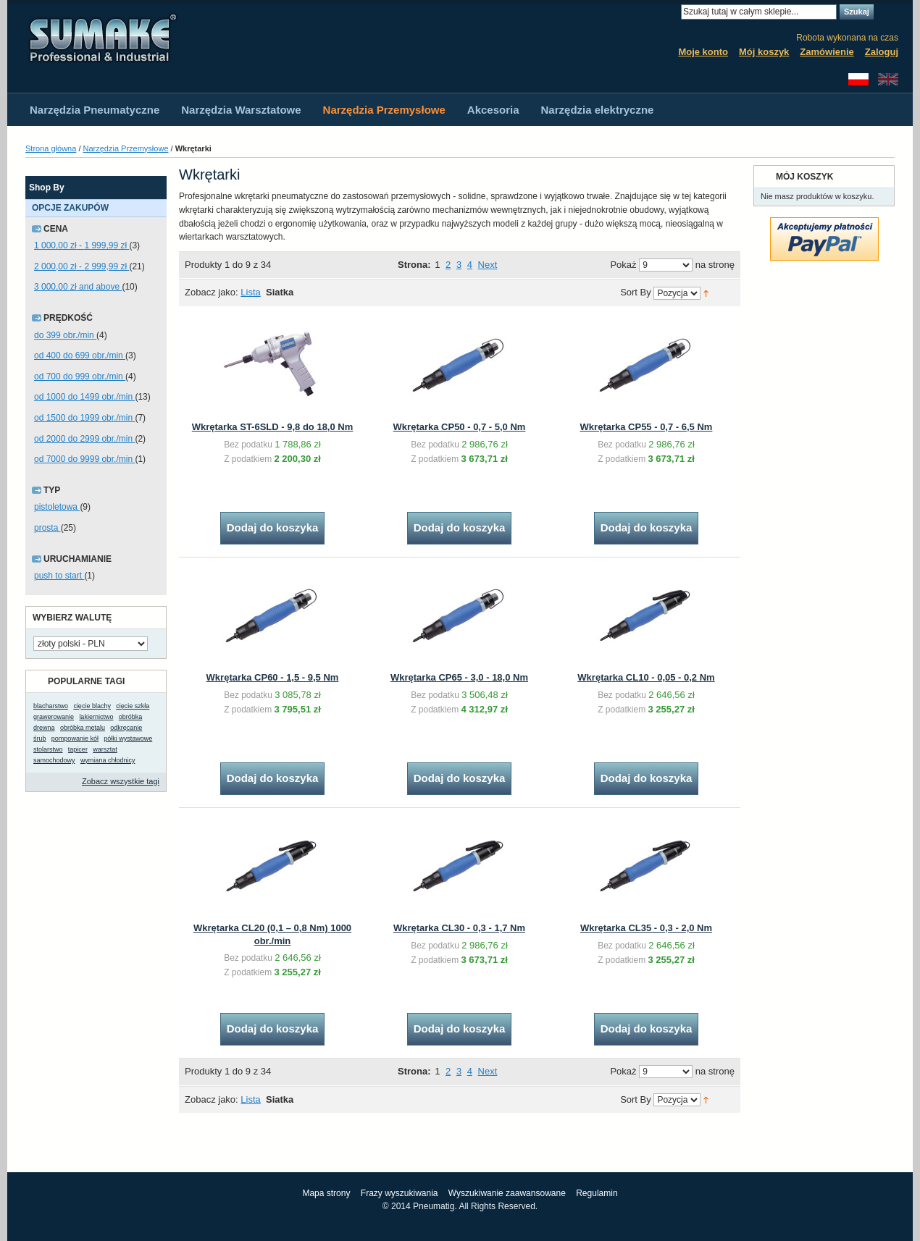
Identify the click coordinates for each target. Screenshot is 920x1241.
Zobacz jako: (211, 292)
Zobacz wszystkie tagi (120, 781)
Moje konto (703, 51)
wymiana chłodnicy (107, 760)
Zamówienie (826, 51)
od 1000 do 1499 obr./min (84, 397)
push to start (59, 576)
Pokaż (623, 264)
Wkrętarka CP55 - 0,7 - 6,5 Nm (646, 426)
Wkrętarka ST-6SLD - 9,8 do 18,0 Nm (273, 426)
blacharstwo (50, 706)
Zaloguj (881, 51)
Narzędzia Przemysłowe (126, 148)
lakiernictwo (96, 716)
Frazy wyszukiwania (399, 1193)
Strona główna (50, 148)
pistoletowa (57, 507)
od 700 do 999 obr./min (79, 376)
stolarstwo (48, 749)
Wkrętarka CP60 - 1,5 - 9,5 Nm (272, 677)
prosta (47, 528)
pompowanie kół (75, 738)
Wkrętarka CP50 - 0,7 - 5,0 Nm (459, 426)
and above (78, 287)
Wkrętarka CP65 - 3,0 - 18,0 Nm (459, 677)
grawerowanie (53, 716)
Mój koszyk (764, 51)
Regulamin (596, 1193)
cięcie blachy (92, 706)
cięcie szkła (132, 706)
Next (488, 264)
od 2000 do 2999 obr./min (84, 439)
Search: (672, 12)
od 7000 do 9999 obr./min (84, 459)
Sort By (635, 292)
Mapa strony (326, 1193)
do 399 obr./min (65, 335)
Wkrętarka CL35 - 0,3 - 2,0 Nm (646, 927)
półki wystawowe (128, 738)
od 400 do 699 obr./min (79, 355)
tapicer (78, 749)
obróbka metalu (82, 727)
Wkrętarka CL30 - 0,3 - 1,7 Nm (459, 927)
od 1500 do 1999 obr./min (84, 418)
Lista (250, 292)
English (888, 79)
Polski (858, 79)
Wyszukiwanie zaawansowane (507, 1193)
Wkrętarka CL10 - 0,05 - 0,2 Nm (645, 677)
